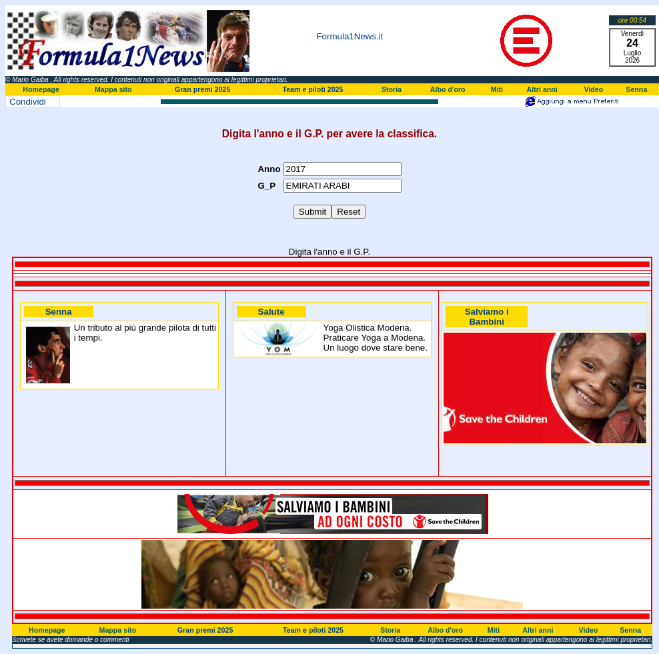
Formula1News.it (349, 36)
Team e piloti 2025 (312, 89)
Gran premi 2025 (203, 89)
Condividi (27, 102)
